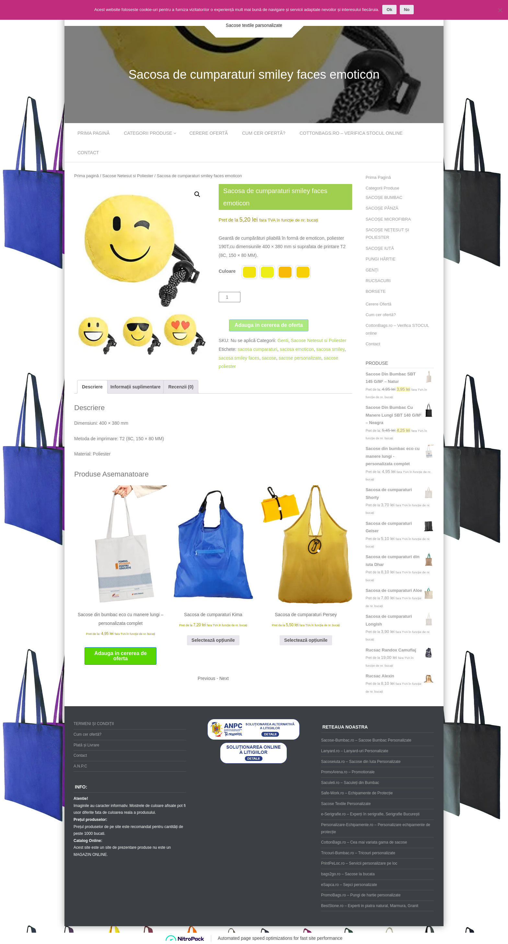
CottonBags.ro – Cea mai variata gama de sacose (364, 842)
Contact (88, 152)
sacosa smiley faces (239, 358)
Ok (389, 9)
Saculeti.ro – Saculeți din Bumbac (350, 782)
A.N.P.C (80, 766)
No (407, 9)
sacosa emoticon (297, 349)
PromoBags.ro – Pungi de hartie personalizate (360, 895)
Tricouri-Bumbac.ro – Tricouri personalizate (358, 853)
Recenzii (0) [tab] (180, 386)
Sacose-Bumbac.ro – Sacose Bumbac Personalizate (366, 740)
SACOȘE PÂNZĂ (381, 208)
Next (224, 678)
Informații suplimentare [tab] (135, 386)
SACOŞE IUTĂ (379, 248)
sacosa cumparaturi (257, 349)
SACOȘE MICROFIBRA (387, 219)
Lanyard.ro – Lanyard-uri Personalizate (354, 751)
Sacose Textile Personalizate (346, 803)
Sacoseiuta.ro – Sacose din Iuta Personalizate (360, 761)
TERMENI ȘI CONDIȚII (94, 723)
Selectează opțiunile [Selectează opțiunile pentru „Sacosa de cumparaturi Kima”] (213, 640)
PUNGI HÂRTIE (380, 259)
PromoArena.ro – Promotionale (348, 772)
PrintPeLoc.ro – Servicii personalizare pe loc (359, 863)
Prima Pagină (93, 133)
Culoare (227, 271)
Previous (206, 678)
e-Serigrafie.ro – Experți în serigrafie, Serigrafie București (370, 814)
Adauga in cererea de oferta (269, 325)
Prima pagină (86, 175)
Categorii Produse (148, 133)
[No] (500, 10)
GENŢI (371, 270)
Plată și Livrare (86, 745)
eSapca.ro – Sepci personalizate (349, 884)
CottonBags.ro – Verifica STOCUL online (351, 133)
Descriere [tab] (92, 386)
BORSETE (375, 291)
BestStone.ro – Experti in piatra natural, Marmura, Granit (369, 906)
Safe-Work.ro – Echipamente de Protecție (357, 793)
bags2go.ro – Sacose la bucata (348, 874)
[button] (197, 194)
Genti (282, 340)
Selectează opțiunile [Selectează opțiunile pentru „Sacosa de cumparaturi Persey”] (306, 640)
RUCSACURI (377, 280)
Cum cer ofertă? (263, 133)
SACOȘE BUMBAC (383, 197)
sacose (269, 358)
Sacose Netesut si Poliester (127, 175)
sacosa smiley (330, 349)
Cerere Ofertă (208, 133)
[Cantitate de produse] (229, 297)
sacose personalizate (300, 358)
